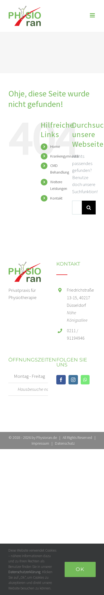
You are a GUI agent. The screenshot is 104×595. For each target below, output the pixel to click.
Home (55, 146)
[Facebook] (61, 379)
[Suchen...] (77, 207)
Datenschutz (65, 443)
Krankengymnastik (64, 156)
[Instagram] (73, 379)
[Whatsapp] (85, 379)
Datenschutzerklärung (24, 572)
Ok (80, 569)
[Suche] (89, 207)
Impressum (40, 443)
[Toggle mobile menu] (93, 15)
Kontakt (56, 198)
